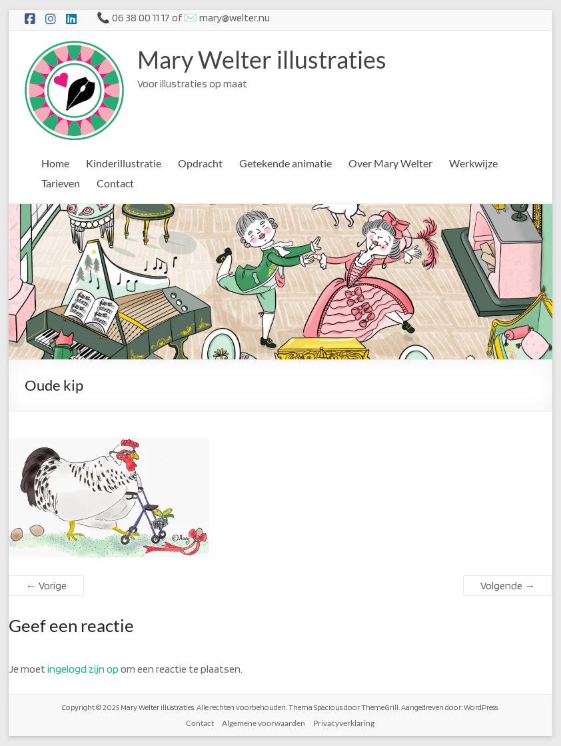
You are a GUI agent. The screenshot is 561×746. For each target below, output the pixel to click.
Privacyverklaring (343, 723)
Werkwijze (473, 163)
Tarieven (60, 183)
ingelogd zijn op (83, 669)
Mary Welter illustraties (261, 59)
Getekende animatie (285, 163)
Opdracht (200, 163)
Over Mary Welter (390, 163)
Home (55, 163)
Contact (115, 183)
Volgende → (507, 585)
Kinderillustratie (123, 163)
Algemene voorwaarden (263, 723)
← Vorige (46, 585)
